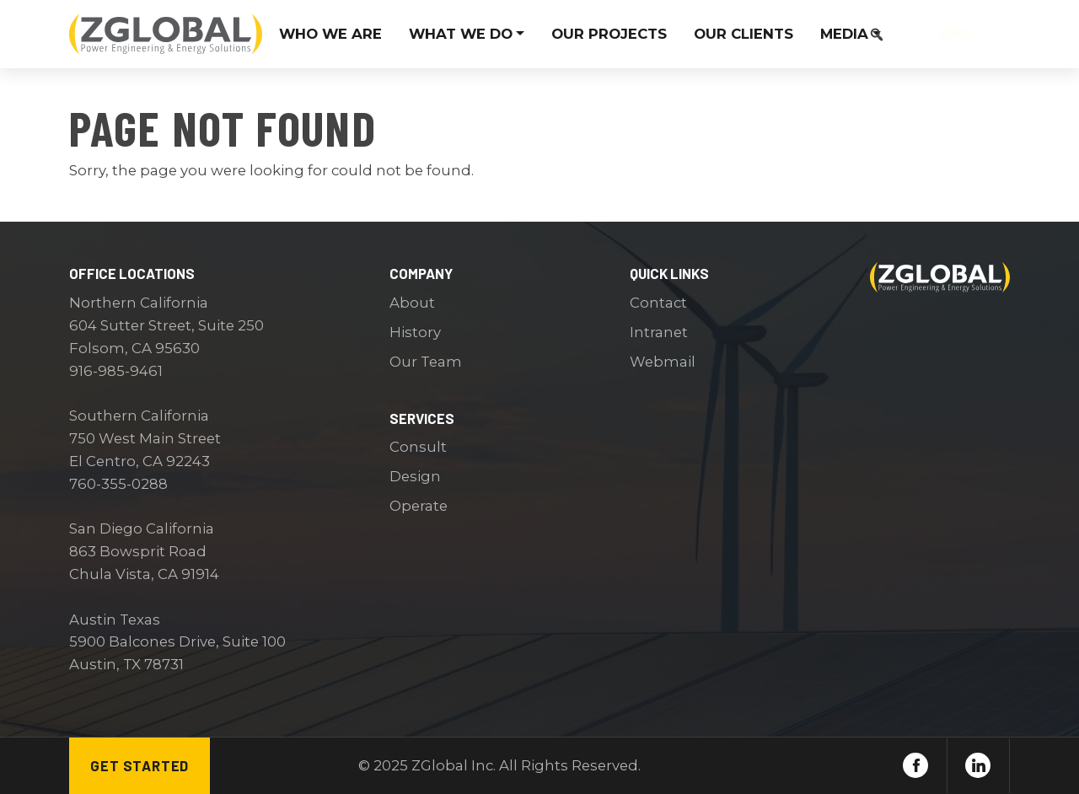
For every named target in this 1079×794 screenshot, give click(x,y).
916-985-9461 (116, 370)
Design (415, 476)
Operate (418, 505)
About (412, 302)
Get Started (139, 765)
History (415, 332)
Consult (418, 446)
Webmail (662, 361)
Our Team (425, 361)
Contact (953, 34)
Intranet (659, 332)
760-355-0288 (118, 483)
